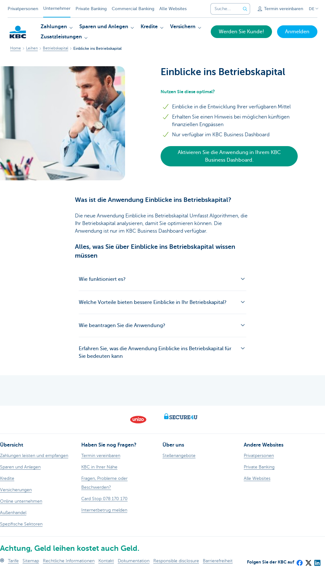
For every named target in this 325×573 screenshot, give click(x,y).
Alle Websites (173, 8)
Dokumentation (133, 560)
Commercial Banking (133, 8)
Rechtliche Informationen (69, 560)
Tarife (13, 560)
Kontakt (106, 560)
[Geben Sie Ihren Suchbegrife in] (245, 9)
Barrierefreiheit (218, 560)
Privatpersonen (23, 8)
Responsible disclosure (176, 560)
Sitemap (31, 560)
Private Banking (91, 8)
